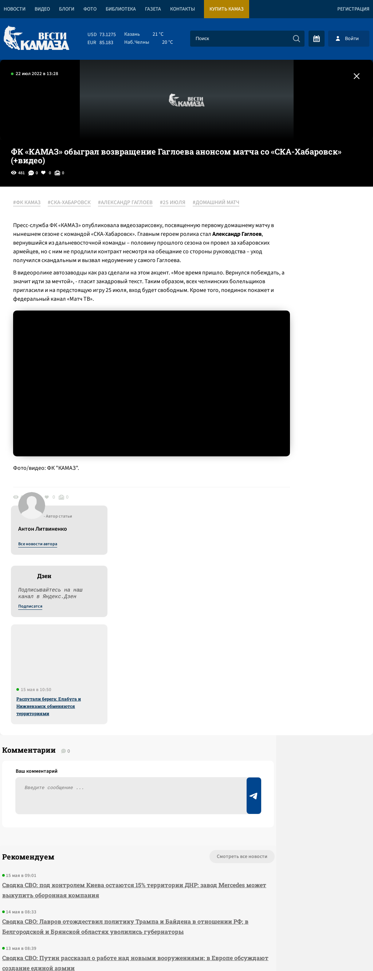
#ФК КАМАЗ (32, 203)
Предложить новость (300, 674)
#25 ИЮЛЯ (178, 203)
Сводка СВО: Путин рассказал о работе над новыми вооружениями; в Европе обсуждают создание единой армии (104, 767)
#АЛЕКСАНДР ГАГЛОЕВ (130, 203)
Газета (153, 9)
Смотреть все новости (176, 650)
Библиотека (121, 9)
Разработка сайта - (345, 950)
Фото (90, 9)
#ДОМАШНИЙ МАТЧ (41, 211)
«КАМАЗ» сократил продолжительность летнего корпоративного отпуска (98, 803)
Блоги (66, 9)
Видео (42, 9)
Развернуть (187, 922)
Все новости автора (292, 211)
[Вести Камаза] (36, 38)
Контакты (182, 9)
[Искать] (296, 39)
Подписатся (285, 273)
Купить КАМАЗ (226, 9)
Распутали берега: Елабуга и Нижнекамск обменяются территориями (303, 373)
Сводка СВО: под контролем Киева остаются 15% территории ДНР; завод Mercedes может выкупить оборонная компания (98, 684)
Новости (14, 9)
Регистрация (353, 9)
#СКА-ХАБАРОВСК (74, 203)
